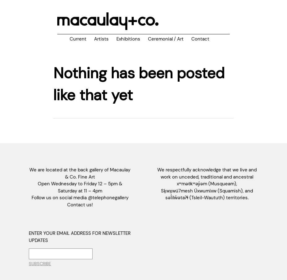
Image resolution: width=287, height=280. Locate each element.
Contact (200, 39)
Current (78, 39)
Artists (101, 39)
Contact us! (80, 205)
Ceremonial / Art (166, 39)
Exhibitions (128, 39)
